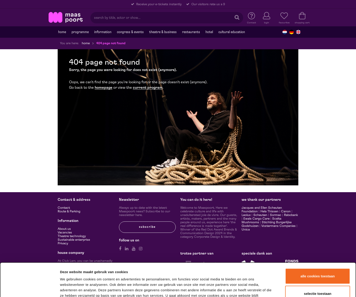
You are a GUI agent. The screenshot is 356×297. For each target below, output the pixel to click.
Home (62, 32)
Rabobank (291, 215)
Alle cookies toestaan (318, 248)
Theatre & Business (163, 32)
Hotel (209, 32)
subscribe (147, 226)
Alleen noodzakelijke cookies (317, 283)
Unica (246, 229)
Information (102, 32)
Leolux (246, 215)
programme (80, 32)
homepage (103, 87)
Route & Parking (69, 211)
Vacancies (65, 232)
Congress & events (130, 32)
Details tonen (246, 288)
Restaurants (191, 32)
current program (148, 87)
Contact (64, 207)
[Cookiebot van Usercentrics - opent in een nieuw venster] (30, 287)
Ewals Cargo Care (256, 218)
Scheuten (260, 215)
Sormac (275, 215)
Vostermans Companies (278, 226)
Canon (286, 211)
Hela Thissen (269, 211)
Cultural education (231, 32)
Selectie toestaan (317, 266)
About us (64, 229)
